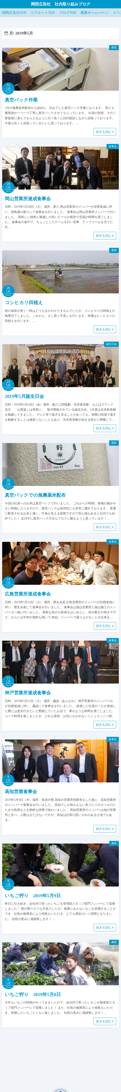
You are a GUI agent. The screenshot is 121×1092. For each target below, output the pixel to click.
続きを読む (105, 131)
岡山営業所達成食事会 (28, 198)
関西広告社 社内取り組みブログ (60, 4)
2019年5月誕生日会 (24, 396)
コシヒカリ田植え (24, 302)
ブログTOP (67, 12)
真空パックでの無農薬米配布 (35, 495)
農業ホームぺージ (95, 12)
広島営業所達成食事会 (28, 594)
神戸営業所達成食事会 (28, 692)
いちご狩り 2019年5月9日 (33, 895)
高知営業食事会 (21, 791)
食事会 (113, 146)
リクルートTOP (43, 12)
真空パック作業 (21, 100)
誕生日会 (111, 344)
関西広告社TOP (14, 12)
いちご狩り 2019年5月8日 (33, 994)
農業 (114, 47)
